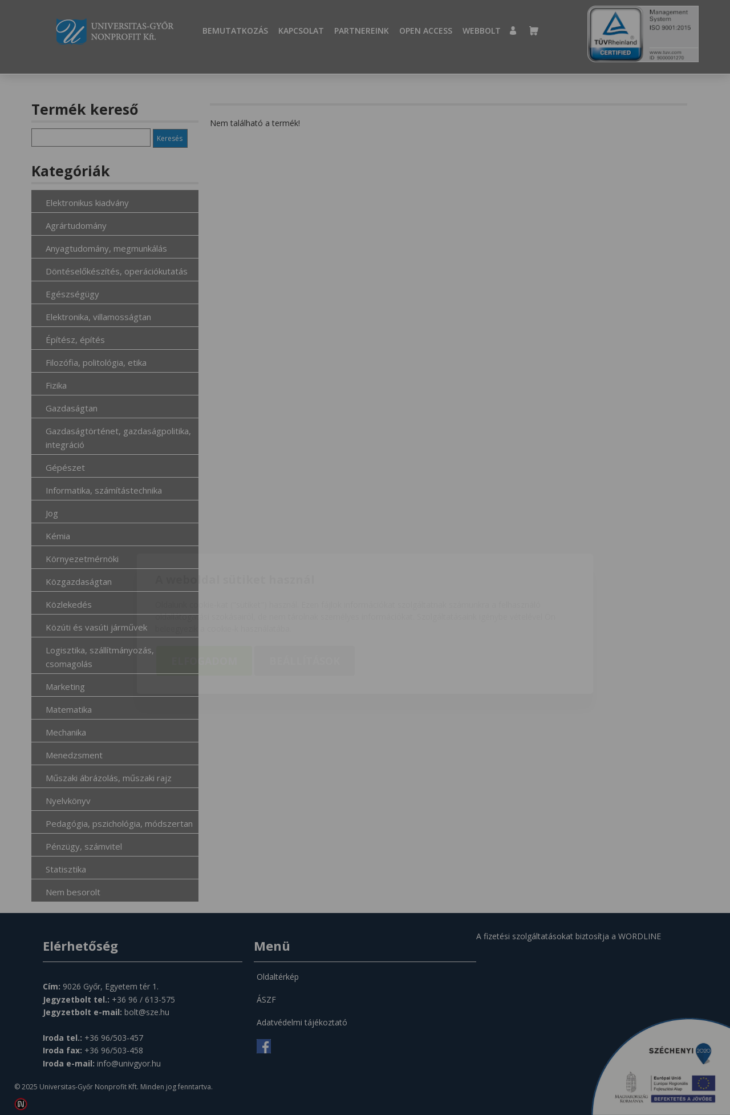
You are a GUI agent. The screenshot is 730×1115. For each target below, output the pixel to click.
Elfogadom (204, 595)
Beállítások (304, 595)
